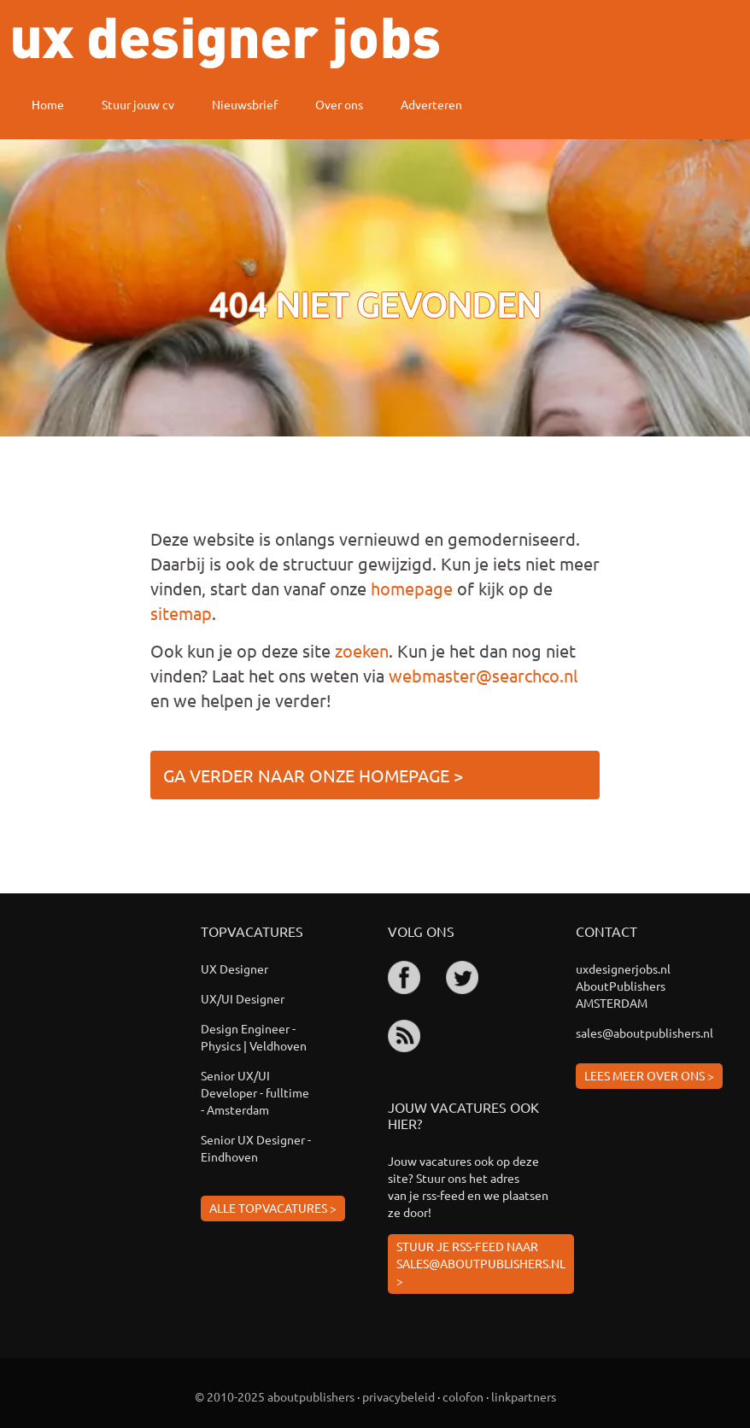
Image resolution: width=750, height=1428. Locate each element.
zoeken (362, 650)
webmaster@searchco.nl (483, 675)
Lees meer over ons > (649, 1075)
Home (48, 104)
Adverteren (431, 104)
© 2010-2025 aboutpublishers (274, 1396)
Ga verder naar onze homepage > (313, 775)
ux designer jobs (226, 42)
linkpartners (523, 1396)
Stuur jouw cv (138, 104)
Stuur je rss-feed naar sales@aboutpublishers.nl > (480, 1263)
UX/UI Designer (242, 998)
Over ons (339, 104)
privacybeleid (398, 1396)
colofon (462, 1396)
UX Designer (234, 968)
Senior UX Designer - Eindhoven (256, 1148)
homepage (412, 588)
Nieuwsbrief (245, 104)
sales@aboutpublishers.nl (644, 1032)
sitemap (181, 612)
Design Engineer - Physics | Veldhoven (254, 1037)
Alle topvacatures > (273, 1207)
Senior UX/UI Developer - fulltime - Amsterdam (255, 1092)
